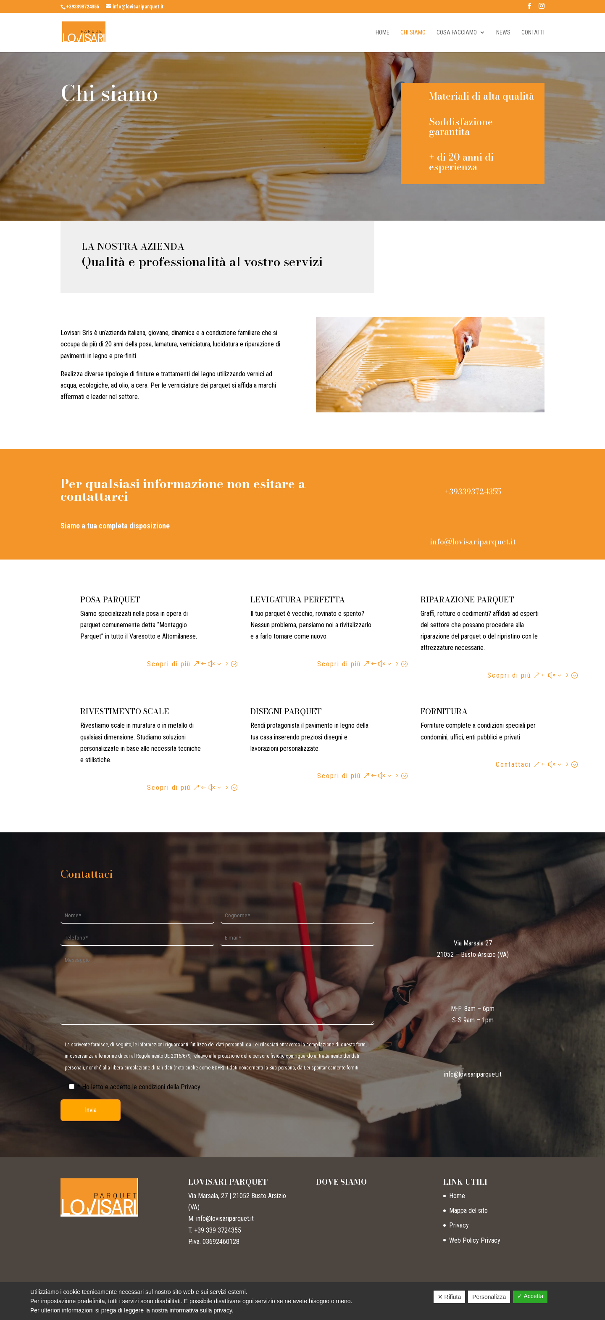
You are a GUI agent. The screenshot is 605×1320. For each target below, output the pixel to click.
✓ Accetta (530, 1296)
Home (382, 32)
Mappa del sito (468, 1210)
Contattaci (513, 764)
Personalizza (489, 1297)
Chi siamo (413, 32)
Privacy (459, 1225)
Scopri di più (169, 664)
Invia (91, 1110)
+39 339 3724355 (217, 1230)
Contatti (532, 32)
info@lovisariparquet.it (473, 541)
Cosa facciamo (457, 32)
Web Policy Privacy (474, 1240)
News (503, 32)
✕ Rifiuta (449, 1297)
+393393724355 (82, 7)
